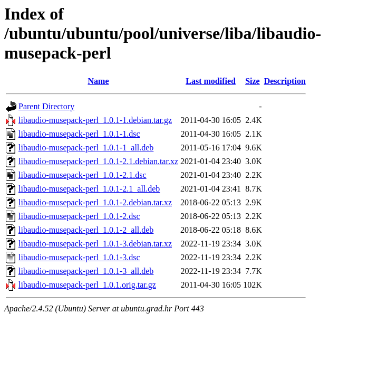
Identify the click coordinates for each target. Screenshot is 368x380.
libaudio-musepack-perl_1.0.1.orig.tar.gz (87, 284)
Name (98, 81)
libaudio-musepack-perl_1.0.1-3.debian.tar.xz (95, 243)
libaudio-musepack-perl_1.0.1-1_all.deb (85, 147)
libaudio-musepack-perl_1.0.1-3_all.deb (85, 271)
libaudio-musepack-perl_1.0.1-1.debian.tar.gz (95, 120)
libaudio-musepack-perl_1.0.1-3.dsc (79, 257)
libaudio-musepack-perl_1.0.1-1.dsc (79, 133)
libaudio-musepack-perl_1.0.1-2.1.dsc (82, 174)
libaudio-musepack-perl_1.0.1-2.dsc (79, 216)
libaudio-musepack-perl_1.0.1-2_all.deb (85, 229)
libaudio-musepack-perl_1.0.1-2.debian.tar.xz (95, 202)
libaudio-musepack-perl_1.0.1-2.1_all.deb (89, 188)
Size (252, 81)
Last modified (211, 81)
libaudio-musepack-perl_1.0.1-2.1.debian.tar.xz (98, 161)
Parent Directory (46, 106)
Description (285, 81)
